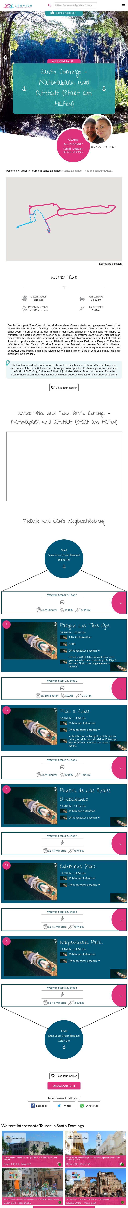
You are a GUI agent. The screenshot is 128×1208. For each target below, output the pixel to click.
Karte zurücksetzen (110, 263)
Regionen (12, 170)
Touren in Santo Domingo (46, 170)
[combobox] (75, 5)
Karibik (24, 170)
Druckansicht (64, 1085)
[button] (111, 206)
